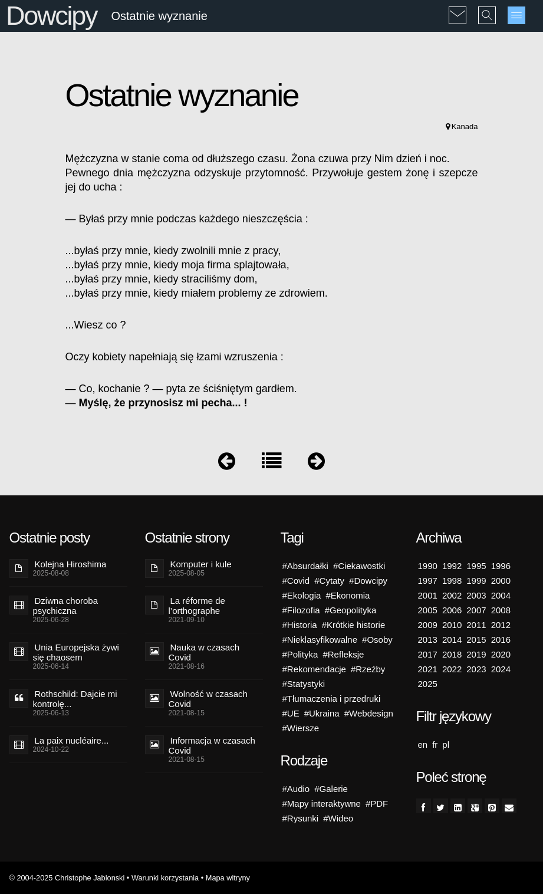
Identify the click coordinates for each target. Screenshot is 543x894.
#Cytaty (329, 581)
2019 (476, 654)
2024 (501, 669)
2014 (452, 640)
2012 (501, 625)
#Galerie (331, 789)
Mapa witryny (228, 877)
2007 (476, 610)
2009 (427, 625)
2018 (452, 654)
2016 (501, 640)
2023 (476, 669)
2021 (427, 669)
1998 (452, 581)
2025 (427, 684)
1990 (427, 566)
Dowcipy (51, 16)
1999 (476, 581)
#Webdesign (368, 713)
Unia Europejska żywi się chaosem (76, 652)
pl (445, 744)
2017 (427, 654)
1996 (501, 566)
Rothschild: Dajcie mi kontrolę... (75, 699)
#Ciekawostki (359, 566)
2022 (452, 669)
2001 (427, 595)
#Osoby (377, 640)
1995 (476, 566)
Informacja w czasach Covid (212, 745)
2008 (501, 610)
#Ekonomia (347, 595)
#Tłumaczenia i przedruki (331, 698)
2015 (476, 640)
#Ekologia (301, 595)
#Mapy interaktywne (321, 803)
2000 (501, 581)
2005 (427, 610)
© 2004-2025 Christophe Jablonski (67, 877)
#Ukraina (322, 713)
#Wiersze (301, 728)
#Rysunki (300, 818)
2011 (476, 625)
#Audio (296, 789)
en (423, 744)
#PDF (377, 803)
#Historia (299, 625)
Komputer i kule (201, 564)
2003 (476, 595)
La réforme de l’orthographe (197, 606)
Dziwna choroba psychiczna (65, 606)
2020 (501, 654)
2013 (427, 640)
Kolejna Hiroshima (71, 564)
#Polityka (300, 654)
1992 (452, 566)
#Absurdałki (305, 566)
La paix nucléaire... (72, 740)
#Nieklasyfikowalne (320, 640)
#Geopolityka (351, 610)
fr (434, 744)
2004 (501, 595)
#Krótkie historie (354, 625)
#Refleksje (343, 654)
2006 (452, 610)
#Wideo (338, 818)
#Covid (296, 581)
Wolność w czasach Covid (208, 699)
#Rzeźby (368, 669)
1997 (427, 581)
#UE (291, 713)
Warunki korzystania (165, 877)
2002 (452, 595)
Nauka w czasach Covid (204, 652)
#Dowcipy (368, 581)
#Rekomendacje (314, 669)
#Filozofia (301, 610)
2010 (452, 625)
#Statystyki (303, 684)
